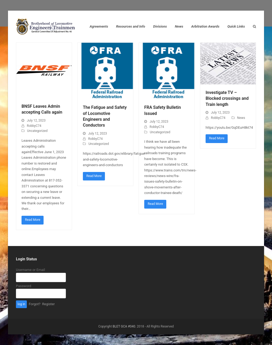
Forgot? (34, 304)
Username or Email (30, 270)
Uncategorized (37, 131)
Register (48, 304)
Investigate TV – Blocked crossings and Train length (227, 98)
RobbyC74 (34, 126)
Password (23, 286)
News (241, 118)
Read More (32, 220)
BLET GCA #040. (124, 326)
